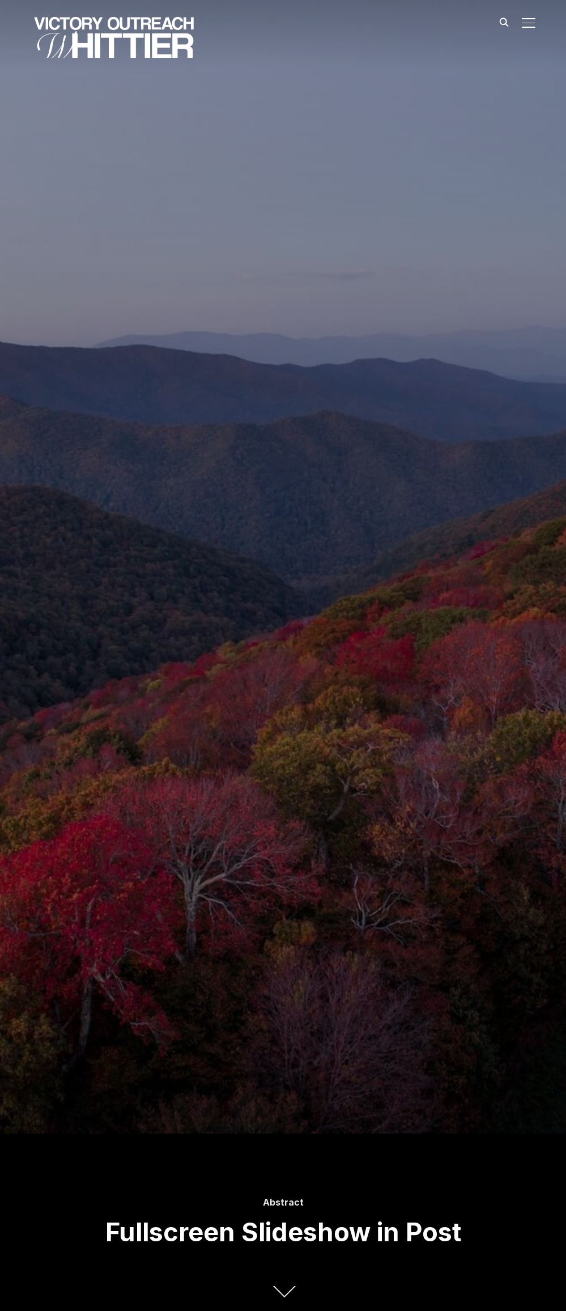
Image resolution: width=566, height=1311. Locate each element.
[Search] (503, 21)
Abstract (283, 1202)
